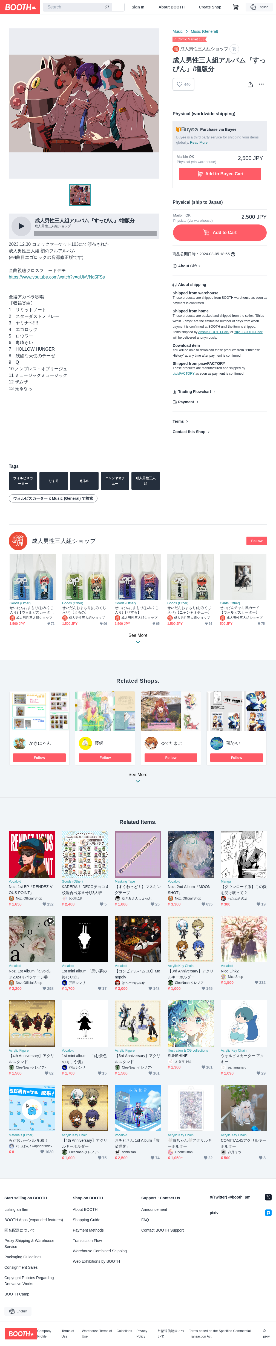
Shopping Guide (86, 1220)
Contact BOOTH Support (162, 1230)
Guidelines (124, 1331)
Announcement (154, 1209)
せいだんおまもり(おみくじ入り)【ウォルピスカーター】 (32, 610)
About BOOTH (172, 7)
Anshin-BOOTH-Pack (213, 332)
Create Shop (210, 7)
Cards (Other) (230, 603)
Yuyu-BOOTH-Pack (248, 332)
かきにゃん (40, 743)
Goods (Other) (20, 603)
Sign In (138, 7)
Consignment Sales (21, 1267)
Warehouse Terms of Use (97, 1333)
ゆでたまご (171, 743)
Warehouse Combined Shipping (100, 1251)
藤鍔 (99, 743)
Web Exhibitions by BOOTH (96, 1261)
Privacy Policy (141, 1333)
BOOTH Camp (16, 1294)
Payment (186, 402)
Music (178, 31)
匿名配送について (19, 1230)
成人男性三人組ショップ (64, 541)
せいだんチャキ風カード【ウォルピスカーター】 (239, 610)
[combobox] (77, 7)
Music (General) (204, 31)
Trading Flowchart (194, 391)
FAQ (145, 1220)
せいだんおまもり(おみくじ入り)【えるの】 (84, 610)
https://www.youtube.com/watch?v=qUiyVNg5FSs (57, 277)
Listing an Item (16, 1209)
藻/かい (233, 743)
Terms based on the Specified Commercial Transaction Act (220, 1333)
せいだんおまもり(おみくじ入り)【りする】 (137, 610)
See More (138, 779)
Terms (178, 421)
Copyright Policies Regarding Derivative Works (29, 1281)
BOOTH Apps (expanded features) (33, 1220)
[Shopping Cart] (236, 7)
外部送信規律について (171, 1333)
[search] (107, 7)
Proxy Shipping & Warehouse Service (29, 1243)
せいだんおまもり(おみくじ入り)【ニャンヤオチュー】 (189, 610)
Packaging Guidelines (22, 1257)
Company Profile (44, 1333)
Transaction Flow (87, 1240)
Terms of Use (68, 1333)
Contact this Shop (189, 432)
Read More (199, 142)
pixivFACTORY (183, 373)
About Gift (187, 266)
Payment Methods (88, 1230)
